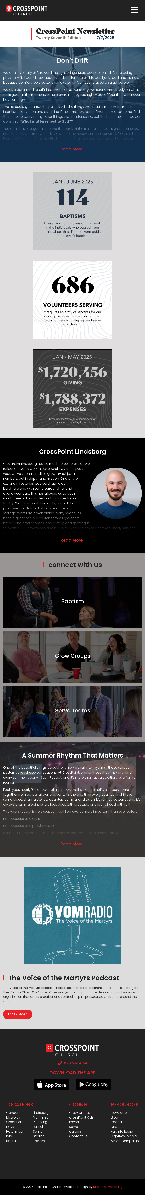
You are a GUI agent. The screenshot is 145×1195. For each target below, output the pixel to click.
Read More (72, 149)
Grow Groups (80, 1112)
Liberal (11, 1141)
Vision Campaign (125, 1141)
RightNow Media (124, 1136)
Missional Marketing (108, 1186)
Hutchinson (15, 1131)
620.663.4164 (72, 1063)
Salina (38, 1131)
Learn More (17, 1014)
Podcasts (118, 1122)
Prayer (74, 1122)
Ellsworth (13, 1117)
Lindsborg (41, 1112)
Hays (10, 1126)
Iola (9, 1136)
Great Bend (15, 1122)
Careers (75, 1131)
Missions (117, 1126)
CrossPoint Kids (81, 1117)
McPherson (42, 1117)
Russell (38, 1126)
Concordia (15, 1112)
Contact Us (78, 1136)
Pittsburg (40, 1122)
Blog (114, 1117)
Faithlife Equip (122, 1131)
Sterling (39, 1136)
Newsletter (119, 1112)
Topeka (39, 1141)
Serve (73, 1126)
